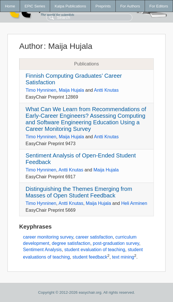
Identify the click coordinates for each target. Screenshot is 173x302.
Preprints (103, 6)
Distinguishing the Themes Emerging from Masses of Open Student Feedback (78, 192)
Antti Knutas (106, 90)
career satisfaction (94, 237)
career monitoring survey (48, 237)
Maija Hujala (71, 90)
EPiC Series (35, 6)
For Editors (159, 6)
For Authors (130, 6)
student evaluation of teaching (94, 249)
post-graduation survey (116, 243)
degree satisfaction (71, 243)
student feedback (89, 257)
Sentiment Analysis (42, 249)
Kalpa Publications (70, 6)
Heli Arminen (134, 203)
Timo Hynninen (40, 90)
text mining (123, 257)
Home (10, 6)
